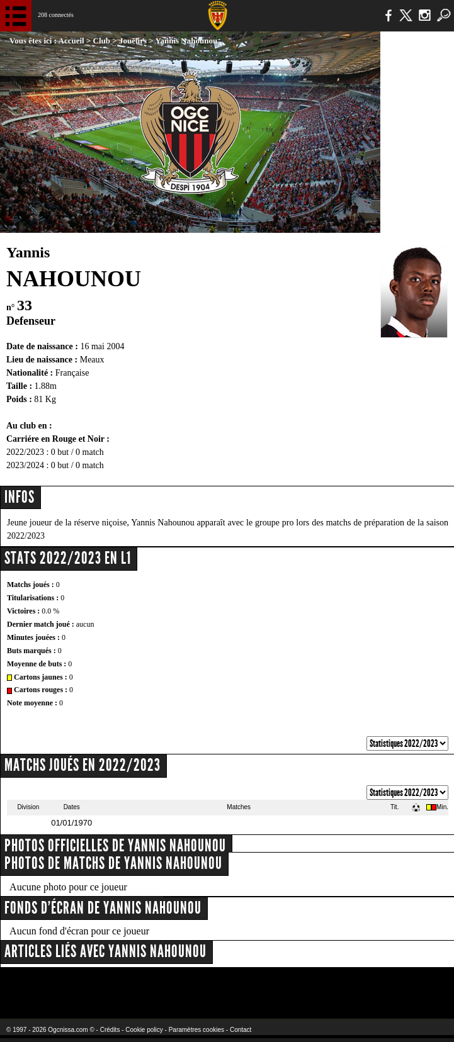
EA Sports (83, 985)
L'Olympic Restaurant (205, 985)
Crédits (110, 1029)
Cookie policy (143, 1029)
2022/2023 (25, 452)
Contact (240, 1029)
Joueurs (133, 40)
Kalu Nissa (361, 985)
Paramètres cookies (196, 1029)
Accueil (71, 40)
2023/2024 (25, 465)
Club (101, 40)
